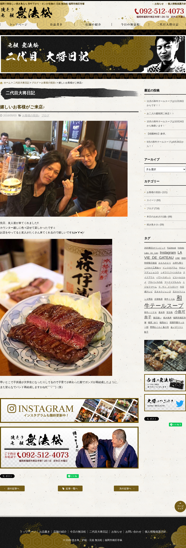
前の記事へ (12, 488)
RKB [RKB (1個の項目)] (183, 258)
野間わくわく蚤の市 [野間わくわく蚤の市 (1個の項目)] (159, 327)
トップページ (18, 24)
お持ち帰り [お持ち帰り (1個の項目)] (178, 263)
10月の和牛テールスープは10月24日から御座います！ (165, 123)
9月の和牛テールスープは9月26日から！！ (165, 144)
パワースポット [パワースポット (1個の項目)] (163, 277)
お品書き (55, 24)
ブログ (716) (153, 208)
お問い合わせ (133, 531)
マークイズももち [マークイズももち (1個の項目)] (172, 282)
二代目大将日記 (167, 24)
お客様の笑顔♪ (48, 82)
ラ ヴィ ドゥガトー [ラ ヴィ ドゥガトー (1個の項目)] (168, 287)
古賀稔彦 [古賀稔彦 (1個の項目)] (158, 299)
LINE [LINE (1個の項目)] (177, 258)
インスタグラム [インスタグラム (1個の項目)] (170, 267)
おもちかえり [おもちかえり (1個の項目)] (164, 263)
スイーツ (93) (154, 200)
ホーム (7, 82)
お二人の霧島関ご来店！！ (160, 113)
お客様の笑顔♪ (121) (157, 192)
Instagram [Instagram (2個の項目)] (168, 253)
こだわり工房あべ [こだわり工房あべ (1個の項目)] (152, 267)
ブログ (35, 82)
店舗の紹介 (93, 24)
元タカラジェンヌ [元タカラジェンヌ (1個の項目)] (162, 291)
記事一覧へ (70, 488)
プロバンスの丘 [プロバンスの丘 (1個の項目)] (155, 282)
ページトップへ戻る (180, 506)
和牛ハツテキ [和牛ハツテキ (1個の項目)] (150, 312)
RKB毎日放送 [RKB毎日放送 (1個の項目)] (150, 263)
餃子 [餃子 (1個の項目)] (146, 332)
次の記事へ (126, 488)
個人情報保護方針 (177, 3)
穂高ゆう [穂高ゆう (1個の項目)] (164, 322)
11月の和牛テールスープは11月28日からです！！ (165, 103)
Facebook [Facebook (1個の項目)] (171, 248)
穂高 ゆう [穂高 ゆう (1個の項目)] (153, 322)
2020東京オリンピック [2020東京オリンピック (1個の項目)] (155, 248)
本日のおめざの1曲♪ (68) (159, 216)
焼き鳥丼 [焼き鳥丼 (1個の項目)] (167, 318)
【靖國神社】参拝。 (157, 133)
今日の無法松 (130, 24)
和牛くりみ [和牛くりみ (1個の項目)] (169, 299)
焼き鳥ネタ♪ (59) (155, 224)
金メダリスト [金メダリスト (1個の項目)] (177, 327)
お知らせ (159, 3)
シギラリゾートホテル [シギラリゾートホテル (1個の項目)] (171, 272)
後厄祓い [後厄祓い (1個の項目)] (157, 318)
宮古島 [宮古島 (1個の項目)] (169, 312)
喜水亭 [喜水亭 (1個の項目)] (161, 312)
